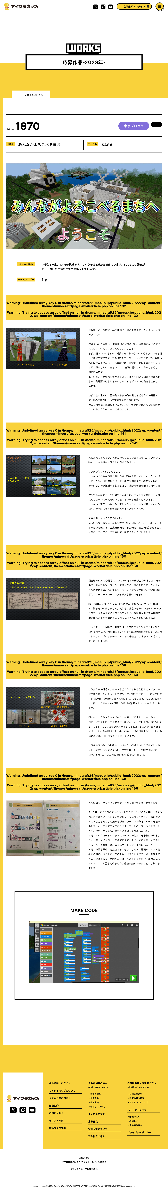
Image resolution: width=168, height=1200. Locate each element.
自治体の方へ (135, 1125)
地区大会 (94, 1098)
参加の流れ (95, 1093)
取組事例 (133, 1120)
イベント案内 (56, 1120)
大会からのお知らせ (60, 1098)
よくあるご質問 (96, 1114)
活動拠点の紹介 (96, 1136)
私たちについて (97, 1106)
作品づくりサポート (60, 1128)
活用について (135, 1093)
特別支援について (97, 1129)
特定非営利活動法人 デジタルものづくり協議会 (84, 1162)
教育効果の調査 (136, 1098)
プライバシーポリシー (139, 1132)
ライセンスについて (138, 1102)
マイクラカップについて (62, 1090)
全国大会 (94, 1102)
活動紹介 (54, 1105)
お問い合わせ (56, 1113)
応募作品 (93, 1121)
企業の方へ (134, 1116)
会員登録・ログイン (134, 6)
